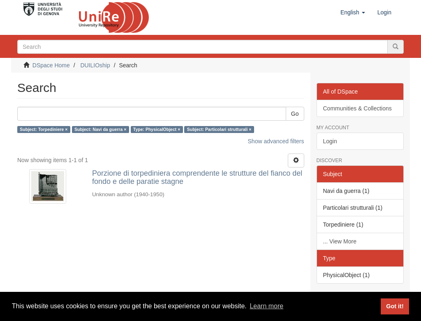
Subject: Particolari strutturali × (219, 129)
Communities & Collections (357, 108)
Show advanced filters (276, 141)
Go (295, 113)
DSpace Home (51, 65)
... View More (339, 241)
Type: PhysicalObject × (156, 129)
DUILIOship (95, 65)
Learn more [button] (266, 306)
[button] (352, 12)
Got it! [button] (394, 306)
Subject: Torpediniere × (43, 129)
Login (330, 141)
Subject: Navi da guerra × (100, 129)
